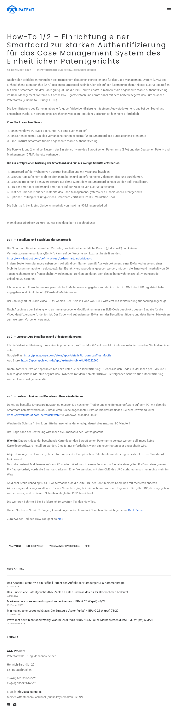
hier (60, 519)
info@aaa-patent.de (29, 692)
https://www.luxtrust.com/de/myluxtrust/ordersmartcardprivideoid (49, 258)
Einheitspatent (34, 546)
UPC (87, 546)
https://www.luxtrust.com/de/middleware (33, 415)
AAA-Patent (15, 546)
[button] (169, 9)
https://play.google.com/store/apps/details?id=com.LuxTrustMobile (67, 355)
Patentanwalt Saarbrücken (64, 546)
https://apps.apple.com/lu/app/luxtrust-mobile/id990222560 (59, 360)
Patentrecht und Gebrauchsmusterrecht (68, 70)
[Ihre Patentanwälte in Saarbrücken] (20, 9)
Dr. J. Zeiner (136, 510)
